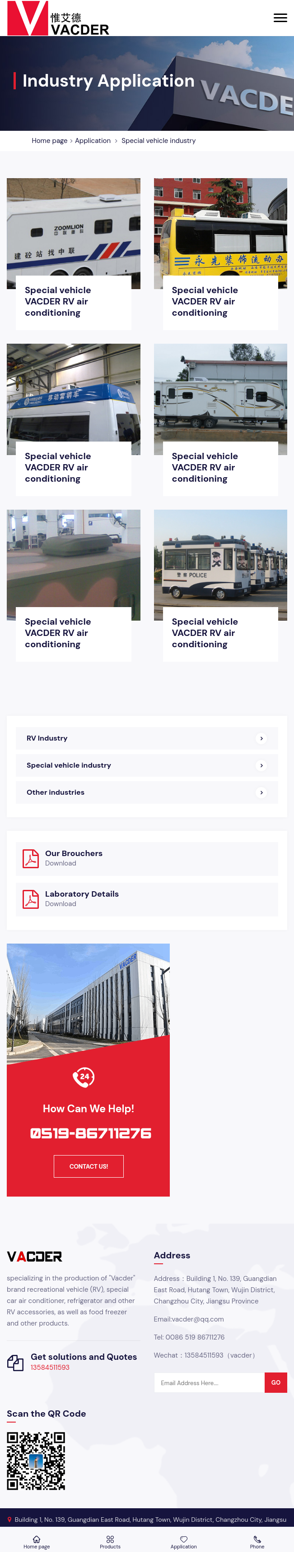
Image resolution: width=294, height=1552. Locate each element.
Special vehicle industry (158, 140)
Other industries (55, 792)
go (275, 1382)
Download (60, 863)
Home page (50, 140)
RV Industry (47, 738)
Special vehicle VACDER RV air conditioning (58, 301)
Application (93, 140)
